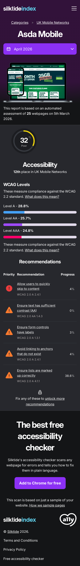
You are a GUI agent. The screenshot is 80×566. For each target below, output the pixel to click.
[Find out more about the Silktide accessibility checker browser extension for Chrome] (40, 454)
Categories (19, 22)
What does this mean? (42, 196)
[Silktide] (19, 8)
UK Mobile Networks (53, 22)
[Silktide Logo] (19, 519)
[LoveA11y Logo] (68, 520)
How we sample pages (47, 505)
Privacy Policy (14, 549)
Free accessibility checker (23, 559)
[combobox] (40, 49)
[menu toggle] (74, 8)
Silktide (13, 531)
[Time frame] (40, 49)
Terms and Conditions (20, 540)
